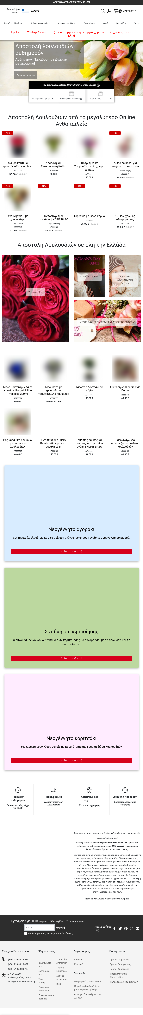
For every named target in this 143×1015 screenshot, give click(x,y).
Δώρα (136, 23)
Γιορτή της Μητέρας (13, 23)
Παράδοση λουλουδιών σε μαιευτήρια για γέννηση (87, 988)
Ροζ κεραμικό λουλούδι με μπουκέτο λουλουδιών (18, 443)
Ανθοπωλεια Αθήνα (67, 23)
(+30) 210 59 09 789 (18, 969)
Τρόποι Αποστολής (119, 969)
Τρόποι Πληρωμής (119, 959)
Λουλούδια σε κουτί (89, 276)
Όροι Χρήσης (42, 981)
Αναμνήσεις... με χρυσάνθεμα (18, 217)
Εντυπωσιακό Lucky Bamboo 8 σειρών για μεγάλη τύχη (53, 443)
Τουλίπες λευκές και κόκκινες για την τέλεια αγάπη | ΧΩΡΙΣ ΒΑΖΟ (89, 443)
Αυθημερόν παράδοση (40, 23)
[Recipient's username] (39, 927)
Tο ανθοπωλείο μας (45, 963)
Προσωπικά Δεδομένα (44, 989)
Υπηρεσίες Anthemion (61, 961)
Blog (58, 984)
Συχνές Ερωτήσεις (62, 969)
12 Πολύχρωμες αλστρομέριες (125, 217)
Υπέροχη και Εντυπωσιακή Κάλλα (53, 164)
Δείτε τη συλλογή (26, 75)
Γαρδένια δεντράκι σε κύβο (89, 388)
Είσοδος (78, 959)
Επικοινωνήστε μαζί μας (45, 997)
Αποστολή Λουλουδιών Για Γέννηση (125, 280)
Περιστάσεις (89, 23)
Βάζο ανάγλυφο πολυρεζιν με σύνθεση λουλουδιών (125, 443)
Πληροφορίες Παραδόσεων (124, 982)
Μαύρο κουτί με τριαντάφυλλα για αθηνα (18, 164)
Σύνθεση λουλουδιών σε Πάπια (125, 388)
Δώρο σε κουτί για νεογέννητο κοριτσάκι (125, 164)
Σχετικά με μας (44, 973)
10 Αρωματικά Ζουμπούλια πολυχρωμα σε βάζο (89, 166)
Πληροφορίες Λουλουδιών (87, 981)
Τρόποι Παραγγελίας (120, 964)
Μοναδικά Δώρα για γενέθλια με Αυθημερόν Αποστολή (107, 321)
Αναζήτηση (71, 105)
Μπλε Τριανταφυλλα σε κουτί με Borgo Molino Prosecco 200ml (18, 390)
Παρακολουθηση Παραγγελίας (118, 975)
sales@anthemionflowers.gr (21, 981)
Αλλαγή (35, 11)
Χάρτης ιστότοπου (61, 977)
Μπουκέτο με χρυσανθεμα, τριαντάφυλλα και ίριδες (53, 390)
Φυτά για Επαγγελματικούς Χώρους (88, 996)
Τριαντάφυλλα (35, 292)
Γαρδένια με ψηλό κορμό (89, 216)
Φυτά (105, 23)
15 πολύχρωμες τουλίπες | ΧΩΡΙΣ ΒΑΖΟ (53, 217)
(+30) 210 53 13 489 (18, 964)
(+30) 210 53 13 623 (18, 959)
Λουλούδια (121, 23)
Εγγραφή (78, 964)
